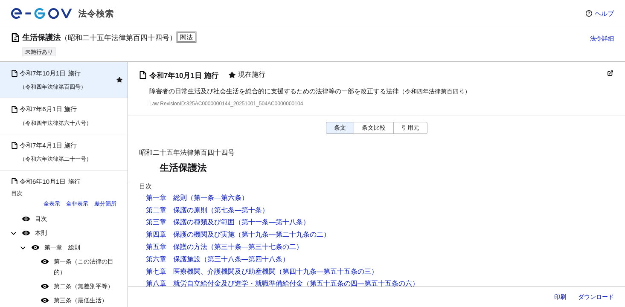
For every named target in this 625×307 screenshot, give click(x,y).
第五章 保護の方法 (176, 246)
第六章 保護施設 (173, 259)
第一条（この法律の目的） (83, 266)
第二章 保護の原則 (176, 210)
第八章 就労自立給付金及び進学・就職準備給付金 (224, 283)
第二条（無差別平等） (83, 286)
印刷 (560, 296)
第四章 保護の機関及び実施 (190, 234)
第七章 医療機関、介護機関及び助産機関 (211, 271)
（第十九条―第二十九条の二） (282, 234)
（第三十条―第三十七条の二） (255, 246)
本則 (41, 232)
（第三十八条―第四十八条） (245, 259)
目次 (41, 218)
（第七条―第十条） (238, 210)
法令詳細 (602, 38)
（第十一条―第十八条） (272, 222)
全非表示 (77, 203)
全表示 (52, 203)
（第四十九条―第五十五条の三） (327, 271)
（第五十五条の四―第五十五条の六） (361, 283)
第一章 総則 (62, 247)
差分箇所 (105, 203)
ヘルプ (604, 13)
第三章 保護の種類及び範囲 (190, 222)
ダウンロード (596, 296)
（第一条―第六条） (217, 197)
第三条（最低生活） (81, 300)
